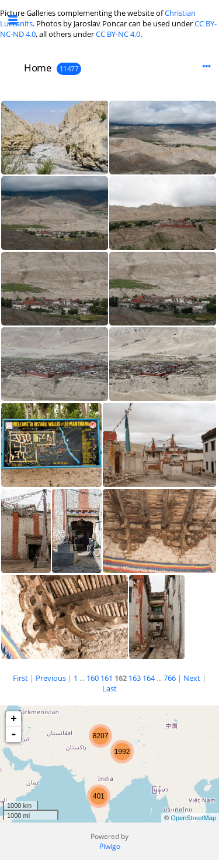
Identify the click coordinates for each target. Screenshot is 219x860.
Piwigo (109, 846)
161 (106, 678)
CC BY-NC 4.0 (118, 34)
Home (37, 67)
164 (148, 678)
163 (134, 678)
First (20, 678)
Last (109, 688)
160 (92, 678)
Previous (51, 678)
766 (170, 678)
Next (191, 678)
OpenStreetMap (193, 817)
